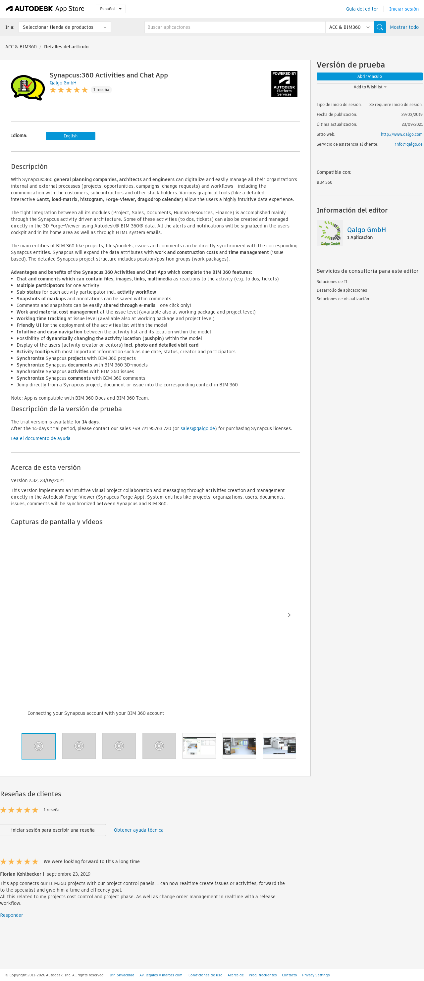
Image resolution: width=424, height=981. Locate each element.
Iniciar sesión (404, 9)
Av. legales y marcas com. (161, 975)
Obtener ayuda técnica (139, 830)
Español (111, 9)
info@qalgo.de (409, 144)
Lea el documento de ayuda (41, 438)
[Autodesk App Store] (45, 9)
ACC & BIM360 (21, 46)
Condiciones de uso (205, 975)
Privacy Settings (316, 975)
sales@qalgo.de (198, 428)
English (71, 136)
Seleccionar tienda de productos (58, 27)
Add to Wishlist (370, 87)
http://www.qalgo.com (402, 134)
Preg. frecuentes (263, 975)
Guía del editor (362, 9)
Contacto (289, 975)
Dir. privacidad (122, 975)
